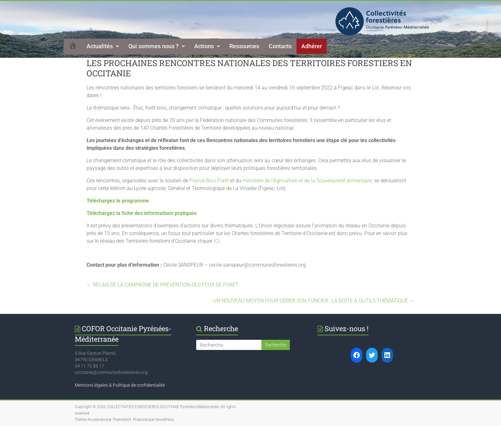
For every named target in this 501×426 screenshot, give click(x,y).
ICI (217, 241)
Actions (207, 46)
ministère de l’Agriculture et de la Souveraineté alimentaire (307, 181)
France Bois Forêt (209, 181)
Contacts (280, 46)
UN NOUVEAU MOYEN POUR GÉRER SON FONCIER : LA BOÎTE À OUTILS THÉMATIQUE (313, 301)
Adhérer (311, 46)
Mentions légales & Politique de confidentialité (120, 385)
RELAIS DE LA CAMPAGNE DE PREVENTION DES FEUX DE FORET (163, 285)
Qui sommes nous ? (156, 46)
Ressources (244, 46)
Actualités (103, 46)
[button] (103, 46)
